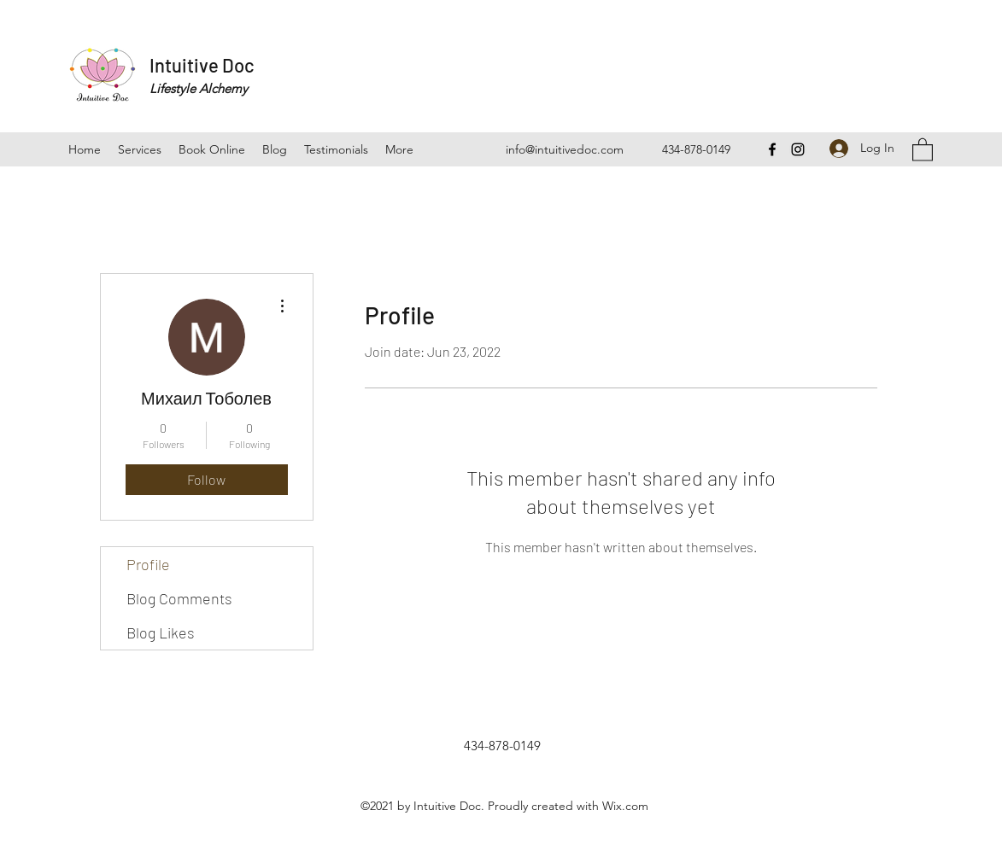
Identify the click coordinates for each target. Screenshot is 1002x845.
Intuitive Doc (202, 65)
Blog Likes (160, 632)
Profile (148, 564)
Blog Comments (179, 598)
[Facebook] (772, 149)
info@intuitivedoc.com (565, 149)
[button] (922, 149)
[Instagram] (797, 149)
